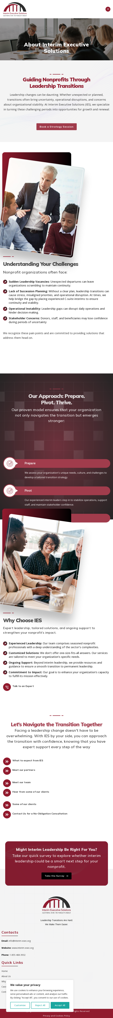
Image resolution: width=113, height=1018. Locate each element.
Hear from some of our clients (30, 791)
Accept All (60, 1005)
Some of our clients (24, 804)
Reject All (40, 1005)
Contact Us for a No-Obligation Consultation (39, 813)
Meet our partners (23, 769)
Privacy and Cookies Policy (56, 1015)
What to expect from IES (27, 760)
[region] (39, 996)
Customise (20, 1005)
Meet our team (21, 782)
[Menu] (107, 9)
